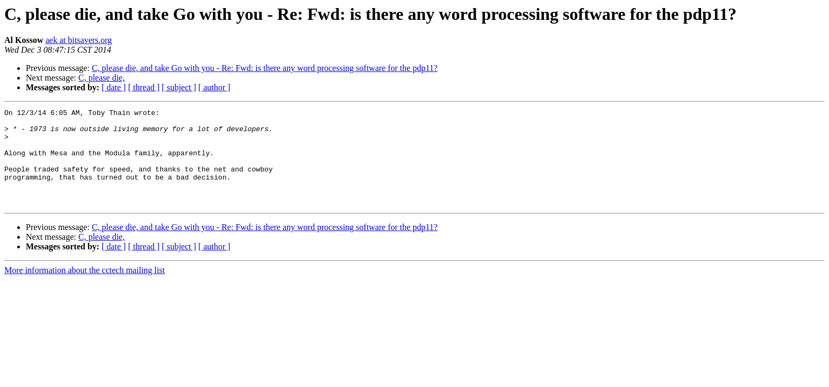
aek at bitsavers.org (78, 40)
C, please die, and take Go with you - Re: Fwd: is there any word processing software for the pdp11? (265, 68)
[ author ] (214, 87)
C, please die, (101, 77)
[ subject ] (179, 87)
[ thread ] (144, 87)
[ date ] (114, 87)
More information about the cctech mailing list (84, 289)
